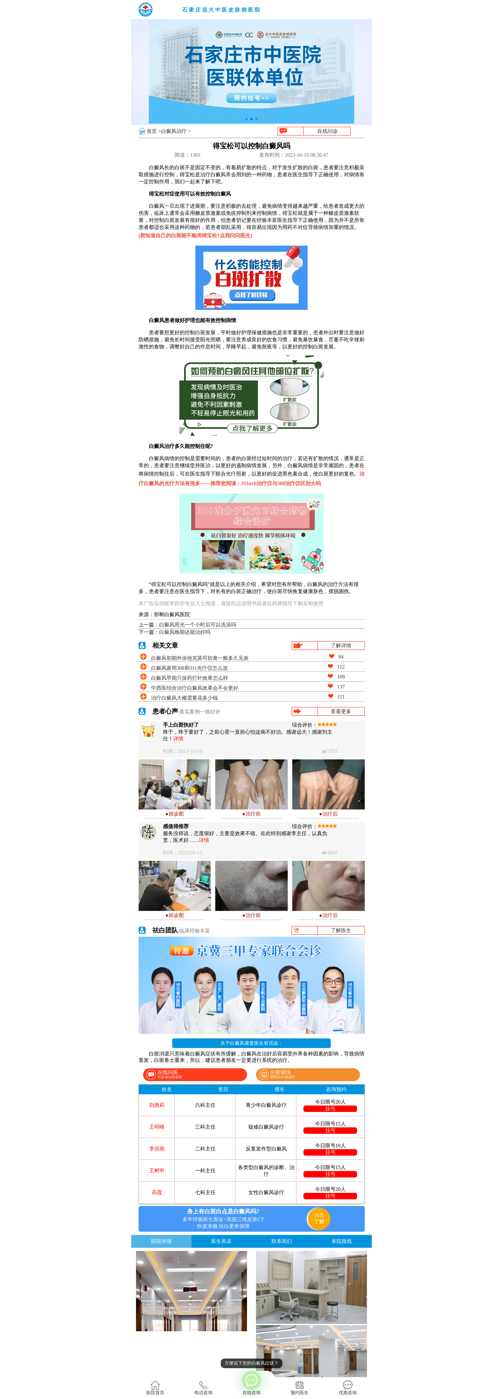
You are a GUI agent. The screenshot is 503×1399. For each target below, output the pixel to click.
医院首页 (155, 1387)
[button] (246, 119)
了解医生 (341, 930)
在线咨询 (251, 1383)
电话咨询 (203, 1387)
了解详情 (341, 645)
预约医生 (300, 1387)
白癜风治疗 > (176, 131)
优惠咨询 (348, 1387)
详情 (178, 738)
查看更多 (341, 711)
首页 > (154, 131)
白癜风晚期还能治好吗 (184, 632)
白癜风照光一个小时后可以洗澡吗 (197, 624)
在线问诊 (327, 131)
